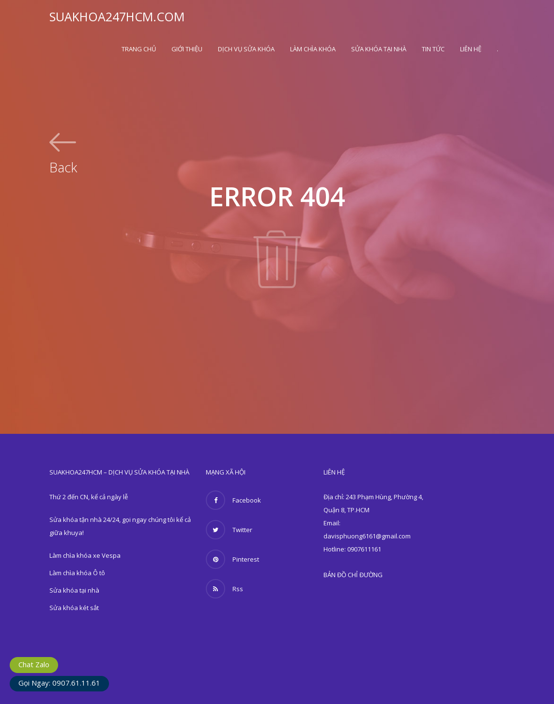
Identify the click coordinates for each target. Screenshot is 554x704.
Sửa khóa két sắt (74, 607)
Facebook (233, 500)
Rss (224, 588)
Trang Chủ (139, 49)
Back (63, 166)
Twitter (229, 529)
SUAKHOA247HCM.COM (117, 16)
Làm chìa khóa (313, 49)
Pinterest (232, 559)
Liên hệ (470, 49)
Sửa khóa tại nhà (378, 49)
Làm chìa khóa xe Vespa (85, 555)
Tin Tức (433, 49)
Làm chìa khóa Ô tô (77, 572)
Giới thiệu (186, 49)
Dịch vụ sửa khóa (246, 49)
